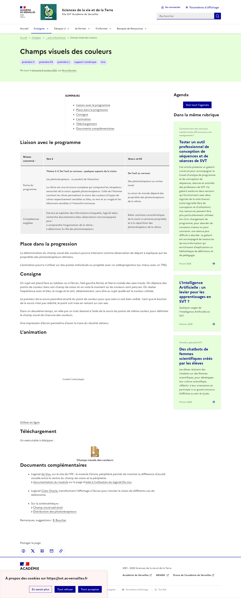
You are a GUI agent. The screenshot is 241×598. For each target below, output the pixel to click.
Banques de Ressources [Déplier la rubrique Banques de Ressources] (130, 28)
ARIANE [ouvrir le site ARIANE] (161, 575)
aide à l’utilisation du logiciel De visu (109, 482)
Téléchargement (86, 124)
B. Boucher (59, 520)
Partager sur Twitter (32, 551)
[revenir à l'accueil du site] (87, 10)
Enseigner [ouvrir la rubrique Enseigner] (36, 37)
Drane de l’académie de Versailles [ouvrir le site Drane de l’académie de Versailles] (192, 575)
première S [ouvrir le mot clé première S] (28, 62)
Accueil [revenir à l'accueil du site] (24, 28)
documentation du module (50, 482)
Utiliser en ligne (29, 422)
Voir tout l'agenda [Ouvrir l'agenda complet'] (197, 105)
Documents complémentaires (95, 128)
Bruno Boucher (69, 70)
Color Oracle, (49, 491)
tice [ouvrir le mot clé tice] (103, 62)
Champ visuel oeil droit (48, 507)
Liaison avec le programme (93, 105)
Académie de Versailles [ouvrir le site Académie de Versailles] (136, 575)
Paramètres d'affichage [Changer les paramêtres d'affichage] (204, 7)
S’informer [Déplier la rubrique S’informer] (102, 28)
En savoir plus (40, 589)
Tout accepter (90, 589)
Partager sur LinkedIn (42, 551)
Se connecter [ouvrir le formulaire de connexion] (172, 7)
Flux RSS (162, 589)
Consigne (82, 114)
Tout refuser (65, 589)
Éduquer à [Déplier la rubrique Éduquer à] (60, 28)
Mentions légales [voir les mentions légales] (107, 589)
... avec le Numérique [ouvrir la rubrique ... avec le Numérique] (56, 37)
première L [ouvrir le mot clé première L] (64, 62)
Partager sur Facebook (23, 551)
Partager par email (51, 551)
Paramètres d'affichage (137, 589)
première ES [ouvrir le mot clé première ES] (46, 62)
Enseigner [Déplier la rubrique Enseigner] (39, 28)
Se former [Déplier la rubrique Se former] (80, 28)
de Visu (46, 474)
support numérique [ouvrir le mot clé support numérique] (85, 62)
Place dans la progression (92, 110)
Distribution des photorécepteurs (54, 511)
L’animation (83, 119)
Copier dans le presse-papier (61, 551)
